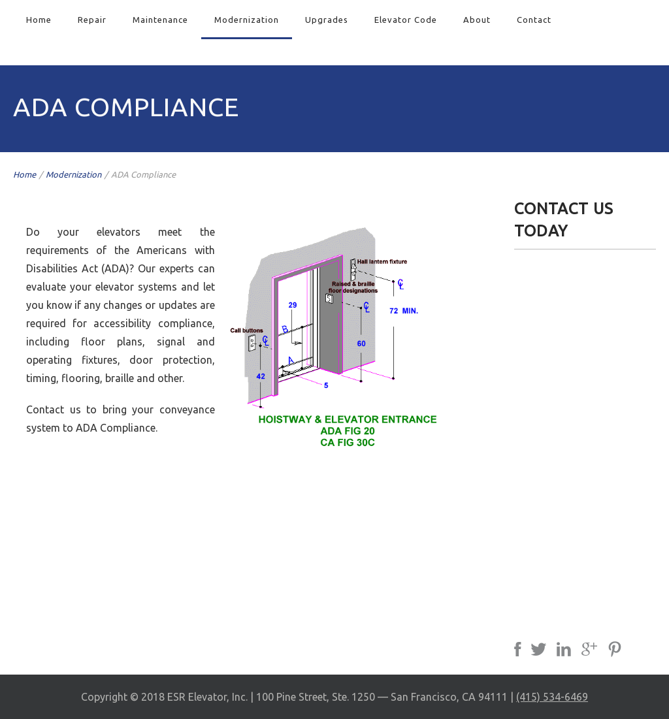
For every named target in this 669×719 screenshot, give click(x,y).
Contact (534, 19)
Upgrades (326, 19)
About (477, 19)
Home (39, 19)
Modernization (246, 19)
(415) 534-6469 (552, 697)
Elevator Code (405, 19)
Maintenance (160, 19)
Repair (92, 19)
